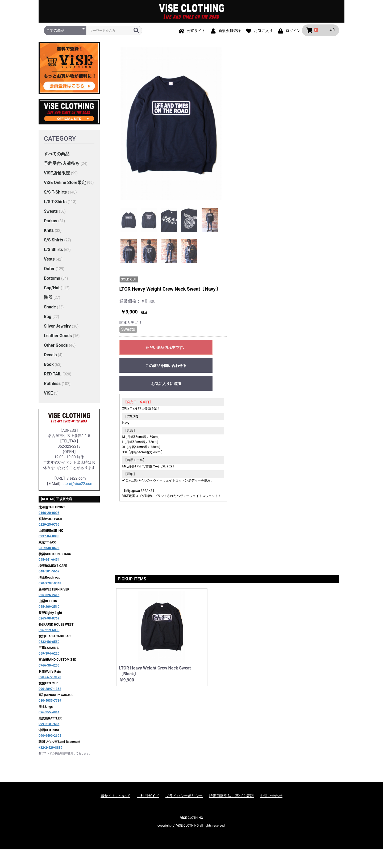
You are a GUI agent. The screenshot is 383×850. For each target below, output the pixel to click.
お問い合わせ (271, 796)
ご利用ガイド (148, 796)
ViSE (48, 393)
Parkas (50, 221)
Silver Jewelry (57, 326)
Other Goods (56, 346)
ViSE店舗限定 (57, 173)
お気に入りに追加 (278, 155)
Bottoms (52, 279)
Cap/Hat (52, 288)
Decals (50, 355)
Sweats (51, 212)
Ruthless (52, 384)
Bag (47, 317)
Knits (49, 231)
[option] (171, 124)
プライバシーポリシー (184, 796)
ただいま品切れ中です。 (277, 119)
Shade (50, 307)
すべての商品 (56, 154)
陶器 (48, 298)
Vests (49, 259)
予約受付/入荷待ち (62, 164)
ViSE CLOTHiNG (191, 818)
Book (49, 365)
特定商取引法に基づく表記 (231, 796)
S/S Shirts (53, 240)
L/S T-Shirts (55, 202)
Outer (49, 269)
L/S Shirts (53, 250)
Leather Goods (58, 336)
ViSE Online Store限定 (65, 183)
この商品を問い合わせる (277, 137)
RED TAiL (52, 374)
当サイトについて (115, 796)
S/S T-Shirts (55, 192)
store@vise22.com (78, 484)
